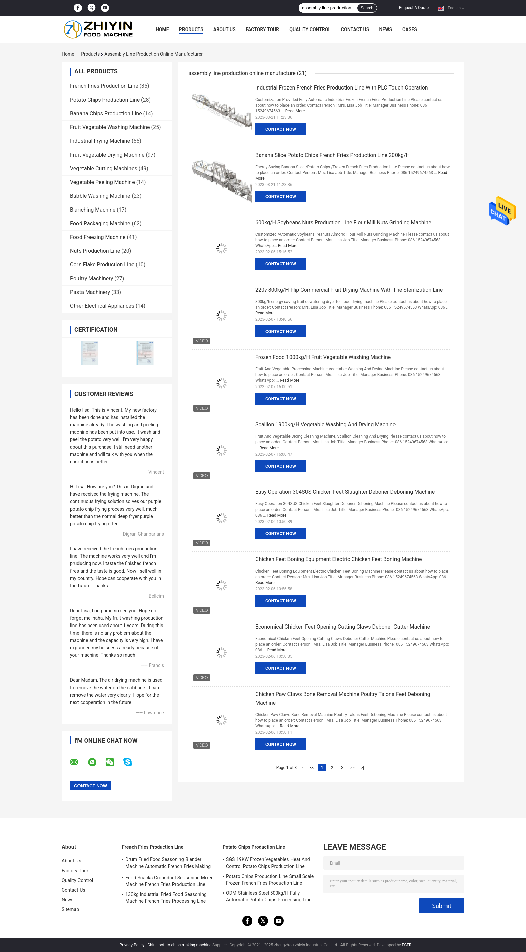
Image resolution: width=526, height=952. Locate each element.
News (385, 29)
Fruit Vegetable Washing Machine (110, 127)
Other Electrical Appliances (102, 306)
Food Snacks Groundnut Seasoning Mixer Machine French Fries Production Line (169, 881)
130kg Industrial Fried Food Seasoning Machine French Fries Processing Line (166, 898)
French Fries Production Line (104, 86)
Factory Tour (262, 29)
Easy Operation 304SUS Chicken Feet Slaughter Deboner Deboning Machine (345, 492)
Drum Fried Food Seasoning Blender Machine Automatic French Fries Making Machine (168, 864)
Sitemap (70, 909)
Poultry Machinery (91, 278)
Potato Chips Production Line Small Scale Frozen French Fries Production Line (270, 880)
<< (312, 767)
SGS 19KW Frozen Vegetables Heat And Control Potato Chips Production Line (268, 863)
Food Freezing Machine (98, 237)
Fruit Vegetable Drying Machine (107, 155)
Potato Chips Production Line (105, 100)
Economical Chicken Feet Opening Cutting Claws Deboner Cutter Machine (342, 626)
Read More (295, 111)
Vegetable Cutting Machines (103, 168)
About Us (224, 29)
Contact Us (355, 29)
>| (362, 767)
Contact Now (280, 129)
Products (191, 29)
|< (302, 767)
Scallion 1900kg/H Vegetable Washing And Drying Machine (325, 424)
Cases (409, 29)
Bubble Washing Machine (100, 196)
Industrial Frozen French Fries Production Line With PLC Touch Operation (341, 87)
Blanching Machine (92, 209)
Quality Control (310, 29)
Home (162, 29)
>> (352, 767)
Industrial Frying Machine (100, 141)
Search (367, 8)
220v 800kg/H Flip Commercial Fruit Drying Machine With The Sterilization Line (349, 290)
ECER (407, 945)
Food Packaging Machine (100, 223)
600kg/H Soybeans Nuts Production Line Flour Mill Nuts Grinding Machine (343, 222)
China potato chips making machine (179, 945)
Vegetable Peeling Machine (102, 182)
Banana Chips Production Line (106, 113)
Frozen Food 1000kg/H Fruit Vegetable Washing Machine (323, 357)
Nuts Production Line (95, 251)
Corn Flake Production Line (102, 264)
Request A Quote (414, 7)
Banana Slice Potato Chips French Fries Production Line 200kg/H (332, 155)
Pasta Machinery (90, 292)
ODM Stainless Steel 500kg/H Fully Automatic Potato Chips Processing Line (269, 896)
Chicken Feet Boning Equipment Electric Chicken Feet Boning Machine (338, 559)
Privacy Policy (132, 945)
